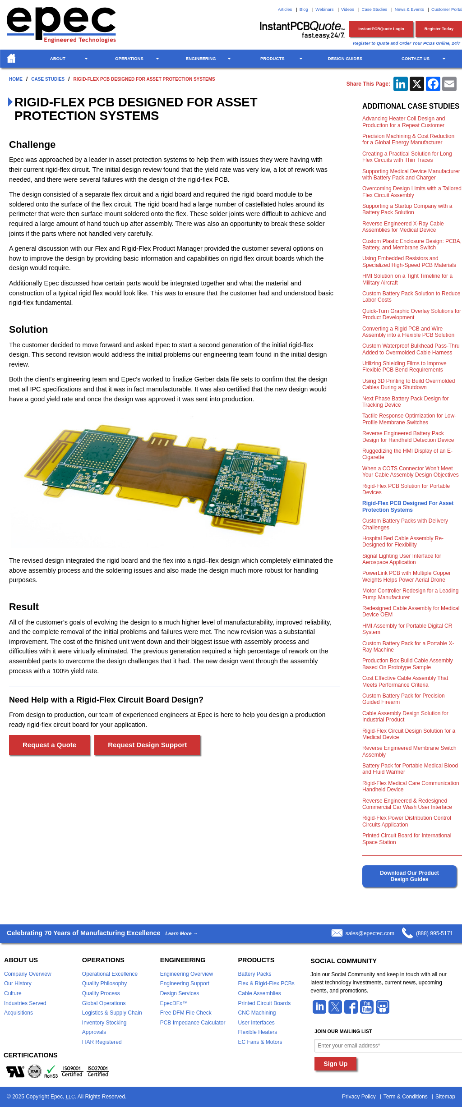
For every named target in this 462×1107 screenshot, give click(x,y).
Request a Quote (49, 745)
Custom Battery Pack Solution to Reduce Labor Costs (411, 296)
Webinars (324, 9)
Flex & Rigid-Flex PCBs (266, 983)
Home (16, 79)
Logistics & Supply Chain (112, 1013)
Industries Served (25, 1003)
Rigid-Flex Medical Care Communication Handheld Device (410, 786)
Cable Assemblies (259, 993)
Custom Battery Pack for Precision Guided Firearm (403, 699)
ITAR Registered (102, 1042)
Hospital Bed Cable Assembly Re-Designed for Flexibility (403, 541)
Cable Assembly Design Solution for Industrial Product (405, 716)
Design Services (179, 993)
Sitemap (445, 1096)
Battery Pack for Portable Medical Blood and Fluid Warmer (410, 768)
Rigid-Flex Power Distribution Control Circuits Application (406, 821)
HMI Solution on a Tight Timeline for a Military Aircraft (407, 279)
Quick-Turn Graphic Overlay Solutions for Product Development (411, 314)
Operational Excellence (110, 974)
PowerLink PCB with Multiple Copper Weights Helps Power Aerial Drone (406, 576)
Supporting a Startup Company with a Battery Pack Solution (407, 209)
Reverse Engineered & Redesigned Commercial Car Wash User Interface (407, 804)
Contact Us (416, 58)
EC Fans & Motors (260, 1042)
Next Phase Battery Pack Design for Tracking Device (405, 401)
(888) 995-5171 (434, 933)
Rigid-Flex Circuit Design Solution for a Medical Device (408, 734)
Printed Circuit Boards (264, 1003)
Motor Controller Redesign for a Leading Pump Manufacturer (410, 594)
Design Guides (345, 58)
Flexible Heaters (257, 1032)
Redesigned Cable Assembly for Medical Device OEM (410, 611)
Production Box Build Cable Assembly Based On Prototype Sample (407, 663)
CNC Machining (257, 1013)
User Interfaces (256, 1023)
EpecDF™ (174, 1003)
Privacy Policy (359, 1096)
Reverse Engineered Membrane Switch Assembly (409, 751)
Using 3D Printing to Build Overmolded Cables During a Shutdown (408, 384)
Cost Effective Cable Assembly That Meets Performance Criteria (405, 681)
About (57, 58)
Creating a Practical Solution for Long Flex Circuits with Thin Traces (407, 157)
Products (272, 58)
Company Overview (27, 974)
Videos (347, 9)
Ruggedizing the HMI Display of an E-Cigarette (407, 454)
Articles (285, 9)
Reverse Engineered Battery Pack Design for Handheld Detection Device (408, 436)
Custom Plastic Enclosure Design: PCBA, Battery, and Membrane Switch (412, 244)
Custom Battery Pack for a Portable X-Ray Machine (408, 646)
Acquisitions (18, 1013)
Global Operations (104, 1003)
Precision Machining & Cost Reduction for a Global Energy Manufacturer (408, 139)
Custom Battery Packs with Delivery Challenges (405, 524)
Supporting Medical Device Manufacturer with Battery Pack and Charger (411, 174)
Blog (304, 9)
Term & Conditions (405, 1096)
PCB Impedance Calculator (193, 1023)
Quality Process (101, 993)
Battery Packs (254, 974)
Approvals (94, 1032)
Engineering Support (184, 983)
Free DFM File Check (186, 1013)
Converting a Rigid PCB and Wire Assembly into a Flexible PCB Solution (408, 332)
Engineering (201, 58)
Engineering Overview (186, 974)
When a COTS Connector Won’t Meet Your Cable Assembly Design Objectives (410, 471)
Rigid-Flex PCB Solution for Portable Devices (406, 489)
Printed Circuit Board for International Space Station (406, 838)
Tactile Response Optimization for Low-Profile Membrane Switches (409, 419)
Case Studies (375, 9)
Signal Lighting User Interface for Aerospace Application (401, 559)
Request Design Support (147, 745)
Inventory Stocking (104, 1023)
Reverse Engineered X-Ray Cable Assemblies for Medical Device (403, 226)
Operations (129, 58)
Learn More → (181, 933)
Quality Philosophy (104, 983)
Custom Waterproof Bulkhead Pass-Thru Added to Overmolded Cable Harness (411, 349)
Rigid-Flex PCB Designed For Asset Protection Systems (144, 79)
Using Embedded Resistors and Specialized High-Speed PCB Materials (409, 261)
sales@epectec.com (370, 933)
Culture (13, 993)
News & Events (409, 9)
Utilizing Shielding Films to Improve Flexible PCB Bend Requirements (404, 366)
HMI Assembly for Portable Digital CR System (407, 629)
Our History (18, 983)
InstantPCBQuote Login (381, 29)
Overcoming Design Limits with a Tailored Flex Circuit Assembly (412, 191)
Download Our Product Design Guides (409, 876)
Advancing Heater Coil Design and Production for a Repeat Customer (403, 121)
